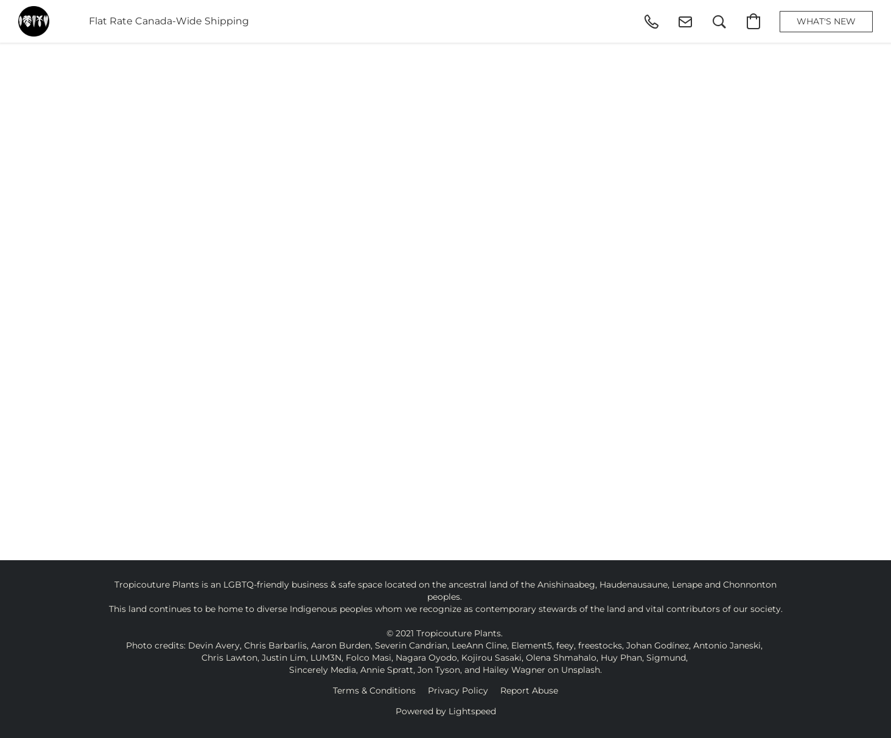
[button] (33, 21)
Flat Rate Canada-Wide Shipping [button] (169, 21)
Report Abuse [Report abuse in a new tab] (529, 690)
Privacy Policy (458, 690)
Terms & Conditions (374, 690)
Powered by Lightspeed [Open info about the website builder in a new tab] (446, 711)
